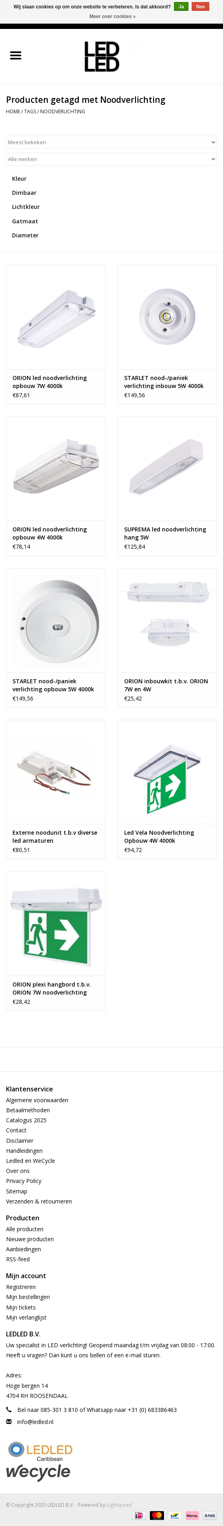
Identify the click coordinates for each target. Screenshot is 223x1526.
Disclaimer (19, 1140)
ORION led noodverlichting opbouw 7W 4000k (49, 382)
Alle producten (24, 1229)
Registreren (21, 1287)
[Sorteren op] (111, 142)
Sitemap (16, 1191)
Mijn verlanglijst (26, 1317)
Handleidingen (24, 1150)
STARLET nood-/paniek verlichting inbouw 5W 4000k (164, 382)
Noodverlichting (62, 111)
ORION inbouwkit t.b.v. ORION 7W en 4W (166, 685)
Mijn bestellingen (28, 1297)
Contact (16, 1130)
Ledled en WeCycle (30, 1160)
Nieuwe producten (30, 1239)
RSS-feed (18, 1259)
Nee (200, 7)
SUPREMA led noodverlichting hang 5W (165, 533)
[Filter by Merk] (111, 159)
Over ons (18, 1171)
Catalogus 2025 (26, 1120)
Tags (30, 111)
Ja (181, 7)
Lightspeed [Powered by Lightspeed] (119, 1504)
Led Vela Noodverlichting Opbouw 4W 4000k (159, 836)
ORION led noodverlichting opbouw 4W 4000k (49, 533)
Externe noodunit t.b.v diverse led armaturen (54, 836)
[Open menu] (15, 55)
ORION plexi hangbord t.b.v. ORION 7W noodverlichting (51, 988)
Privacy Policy (23, 1181)
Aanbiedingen (23, 1249)
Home (13, 111)
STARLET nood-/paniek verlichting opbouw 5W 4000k (53, 685)
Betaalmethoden (28, 1110)
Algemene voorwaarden (37, 1100)
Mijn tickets (21, 1307)
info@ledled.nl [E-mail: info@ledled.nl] (35, 1422)
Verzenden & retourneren (39, 1201)
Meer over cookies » (113, 16)
